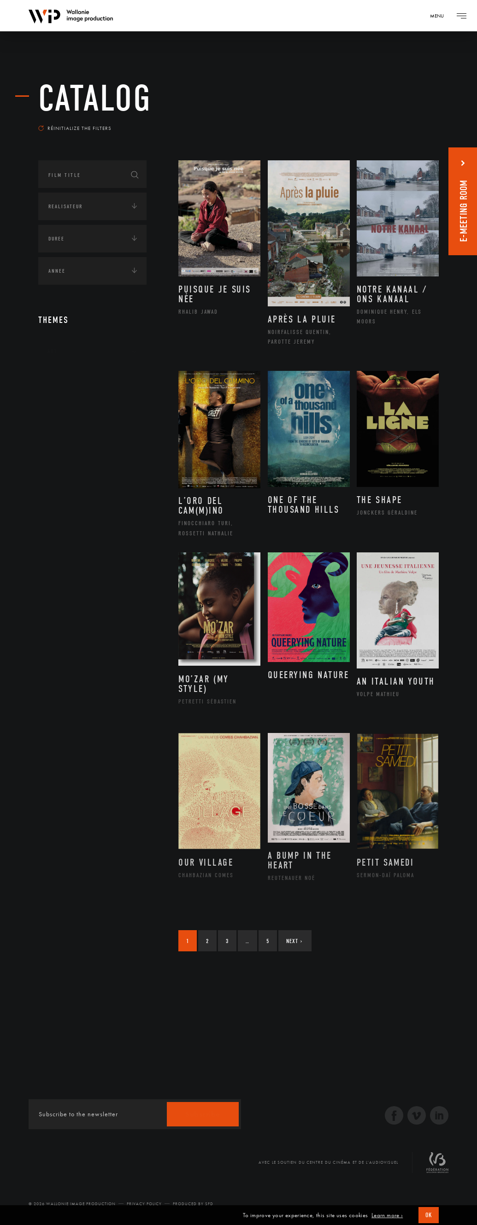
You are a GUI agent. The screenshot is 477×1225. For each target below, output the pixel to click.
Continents (64, 379)
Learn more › (387, 1215)
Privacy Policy (144, 1204)
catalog (95, 98)
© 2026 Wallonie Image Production (72, 1204)
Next (294, 941)
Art (52, 351)
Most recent (413, 121)
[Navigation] (440, 15)
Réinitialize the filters (75, 128)
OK (428, 1215)
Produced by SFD (193, 1204)
